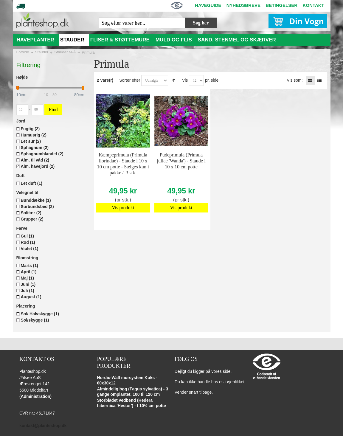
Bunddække (36, 200)
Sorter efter (129, 80)
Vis (185, 80)
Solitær (31, 212)
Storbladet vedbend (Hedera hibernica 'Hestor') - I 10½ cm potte (131, 403)
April (29, 271)
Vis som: (294, 80)
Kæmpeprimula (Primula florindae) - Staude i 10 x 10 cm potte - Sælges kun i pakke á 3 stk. (123, 164)
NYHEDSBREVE (243, 5)
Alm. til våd (35, 160)
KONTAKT (313, 5)
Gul (27, 236)
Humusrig (33, 135)
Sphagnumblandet (42, 153)
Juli (27, 290)
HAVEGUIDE (208, 5)
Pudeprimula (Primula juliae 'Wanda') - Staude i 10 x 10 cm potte (181, 161)
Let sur (31, 141)
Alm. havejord (38, 166)
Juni (28, 284)
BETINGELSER (281, 5)
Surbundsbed (37, 206)
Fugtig (30, 128)
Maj (27, 278)
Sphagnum (35, 147)
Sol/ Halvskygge (40, 313)
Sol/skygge (35, 320)
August (31, 296)
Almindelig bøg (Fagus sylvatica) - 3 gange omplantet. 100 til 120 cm (132, 392)
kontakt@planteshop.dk (42, 425)
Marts (29, 265)
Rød (28, 242)
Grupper (32, 219)
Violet (29, 248)
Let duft (31, 183)
